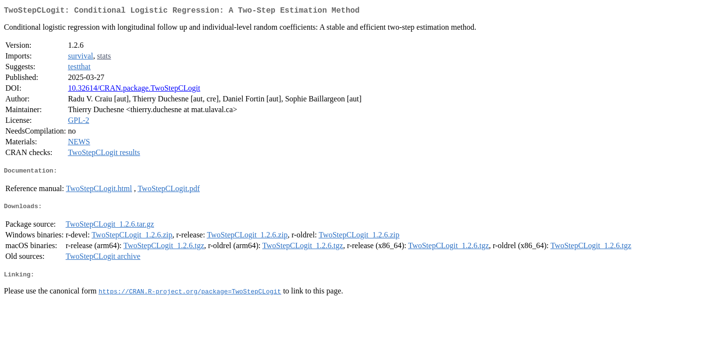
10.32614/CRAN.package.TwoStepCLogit (134, 90)
